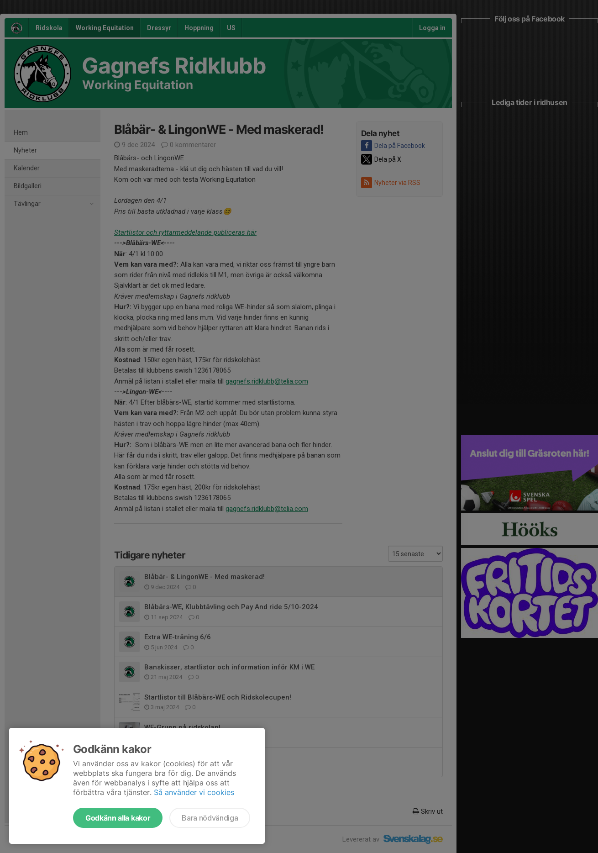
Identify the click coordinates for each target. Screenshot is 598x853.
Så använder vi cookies (194, 792)
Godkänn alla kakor (117, 817)
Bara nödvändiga (210, 817)
